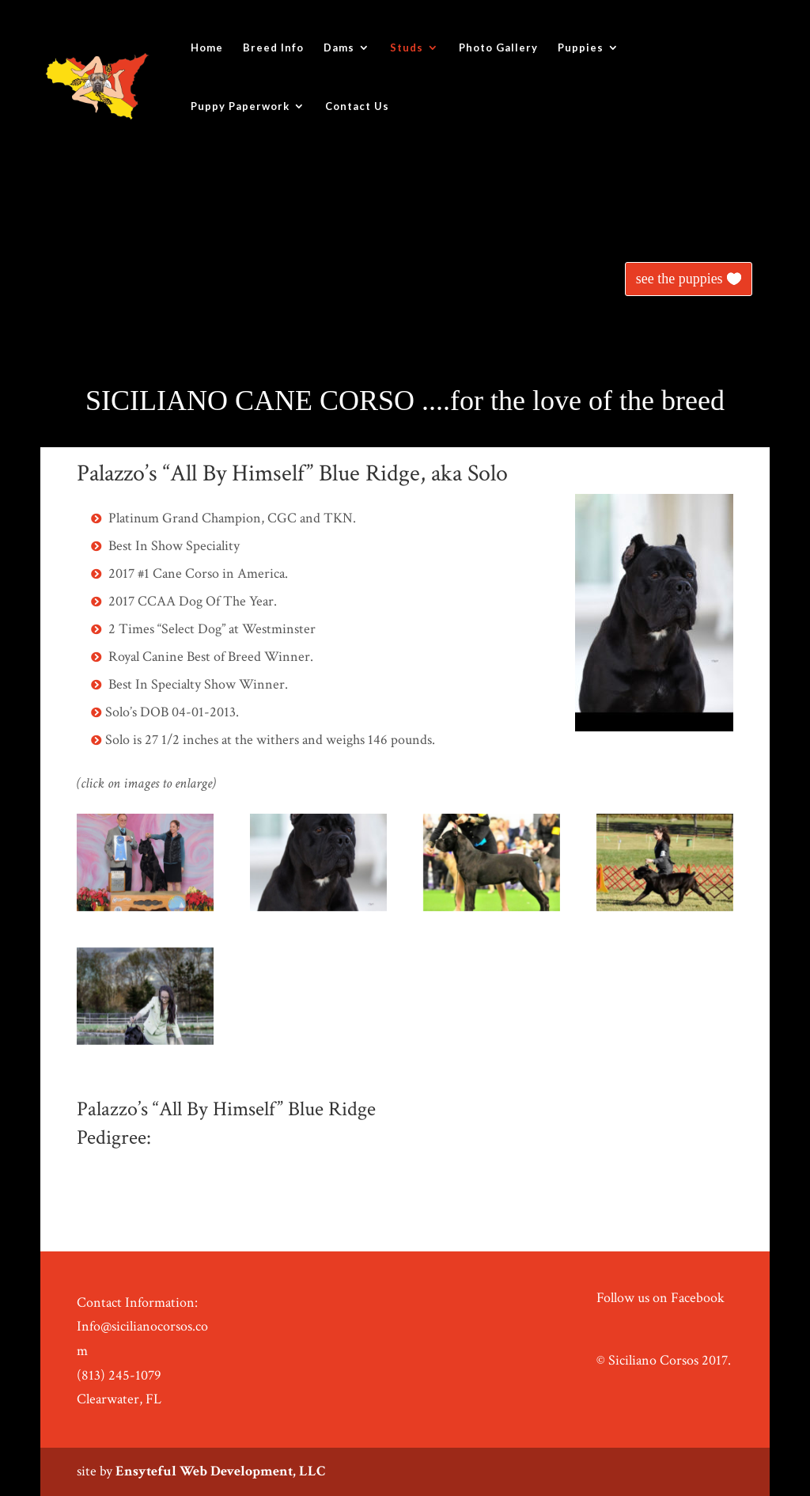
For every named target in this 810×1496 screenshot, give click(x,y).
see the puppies (679, 279)
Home (207, 48)
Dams (339, 48)
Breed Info (273, 48)
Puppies (581, 48)
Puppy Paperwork (240, 106)
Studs (406, 48)
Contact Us (357, 106)
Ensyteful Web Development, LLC (220, 1471)
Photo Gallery (498, 48)
